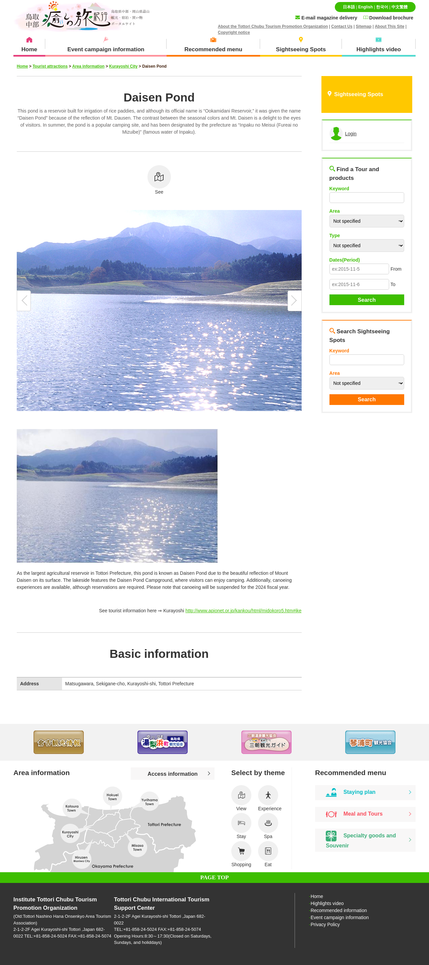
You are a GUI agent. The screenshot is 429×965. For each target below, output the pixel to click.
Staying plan (350, 792)
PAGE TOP (214, 877)
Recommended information (339, 910)
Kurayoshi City (123, 66)
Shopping (241, 854)
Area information (88, 66)
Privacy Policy (325, 924)
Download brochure (388, 17)
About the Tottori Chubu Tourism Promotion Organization (273, 26)
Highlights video (327, 903)
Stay (241, 826)
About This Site (389, 26)
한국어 (382, 7)
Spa (268, 826)
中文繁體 (399, 7)
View (241, 798)
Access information (172, 774)
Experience (270, 798)
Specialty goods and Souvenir (361, 839)
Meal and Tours (354, 814)
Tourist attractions (50, 66)
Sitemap (364, 26)
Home (22, 66)
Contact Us (342, 26)
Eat (268, 854)
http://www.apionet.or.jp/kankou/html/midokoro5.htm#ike (243, 610)
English (365, 7)
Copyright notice (234, 32)
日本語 (349, 7)
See (159, 180)
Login (351, 133)
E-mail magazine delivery (326, 17)
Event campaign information (340, 917)
